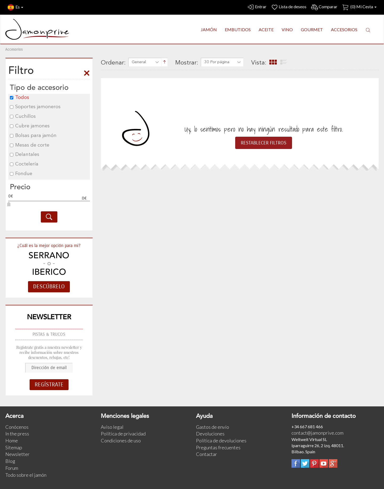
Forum (11, 468)
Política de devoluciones (221, 440)
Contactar (206, 454)
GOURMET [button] (312, 29)
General (139, 62)
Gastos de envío (212, 427)
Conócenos (17, 427)
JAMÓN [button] (209, 29)
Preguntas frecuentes (218, 447)
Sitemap (13, 447)
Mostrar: (186, 63)
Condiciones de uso (121, 440)
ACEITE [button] (266, 29)
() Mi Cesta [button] (359, 7)
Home (11, 440)
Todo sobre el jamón (25, 475)
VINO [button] (287, 29)
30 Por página (216, 62)
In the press (17, 434)
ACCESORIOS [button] (344, 29)
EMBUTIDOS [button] (238, 29)
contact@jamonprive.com (317, 433)
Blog (10, 461)
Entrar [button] (256, 7)
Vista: (258, 63)
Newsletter (17, 454)
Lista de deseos (288, 7)
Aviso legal (112, 427)
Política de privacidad (123, 434)
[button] (368, 30)
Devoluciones (210, 434)
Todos (19, 97)
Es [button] (15, 7)
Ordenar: (113, 63)
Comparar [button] (324, 7)
